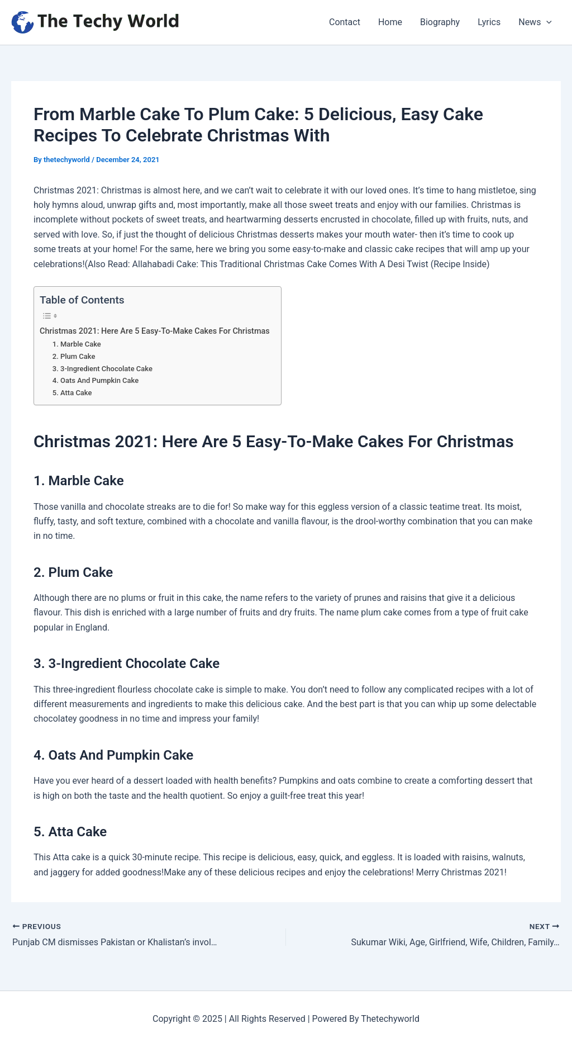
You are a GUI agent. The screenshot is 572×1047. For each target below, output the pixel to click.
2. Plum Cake (74, 356)
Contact (344, 22)
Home (390, 22)
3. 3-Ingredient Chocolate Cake (102, 368)
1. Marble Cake (77, 344)
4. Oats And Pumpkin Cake (96, 380)
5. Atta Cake (72, 393)
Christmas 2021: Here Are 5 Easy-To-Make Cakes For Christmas (155, 331)
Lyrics (489, 22)
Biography (440, 22)
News (535, 22)
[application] (546, 22)
